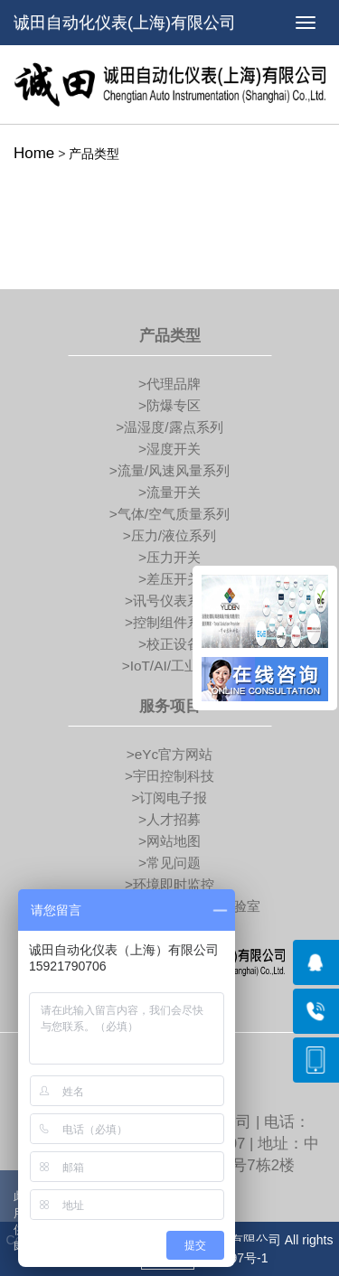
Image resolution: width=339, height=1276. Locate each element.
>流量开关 (169, 492)
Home (34, 153)
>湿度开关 (169, 448)
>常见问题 (169, 862)
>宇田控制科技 (169, 775)
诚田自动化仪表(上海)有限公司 (125, 23)
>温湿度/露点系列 (169, 427)
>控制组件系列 (169, 622)
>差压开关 (169, 578)
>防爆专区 (169, 405)
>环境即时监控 (169, 884)
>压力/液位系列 (169, 535)
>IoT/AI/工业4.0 (170, 665)
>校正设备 (169, 644)
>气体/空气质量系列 (169, 513)
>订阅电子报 (170, 797)
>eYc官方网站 (170, 754)
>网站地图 (169, 841)
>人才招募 (169, 819)
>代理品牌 (169, 383)
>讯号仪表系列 (169, 600)
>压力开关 (169, 557)
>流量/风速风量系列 (169, 470)
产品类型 (94, 153)
